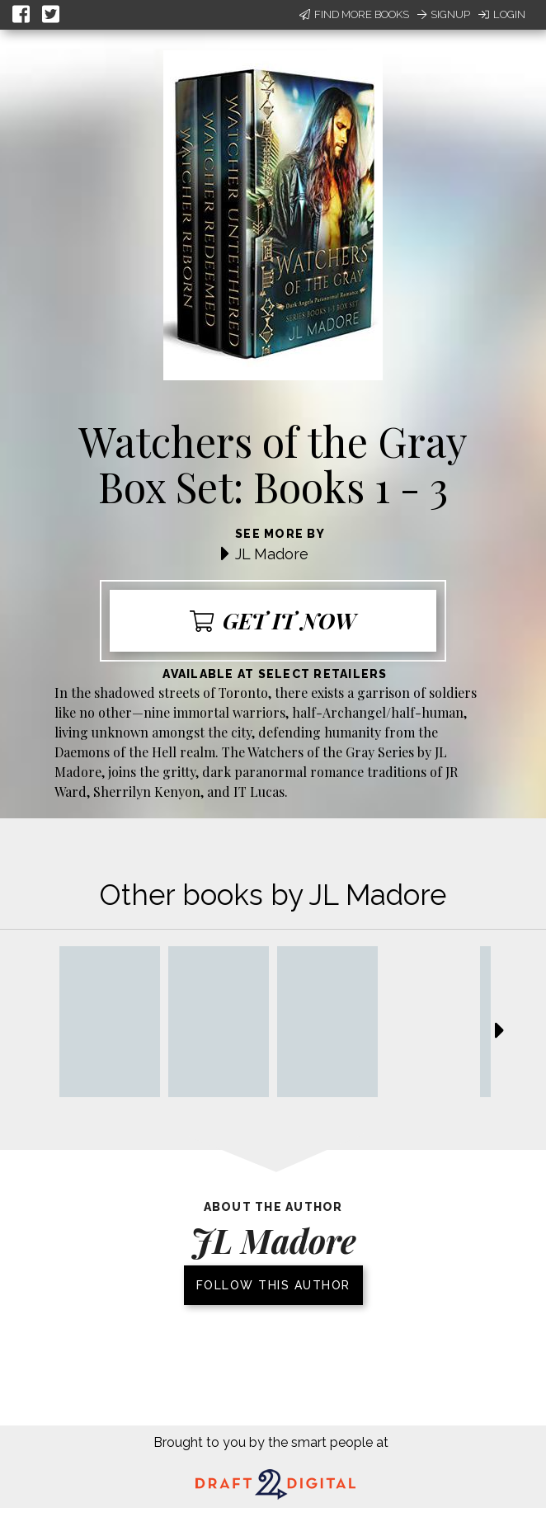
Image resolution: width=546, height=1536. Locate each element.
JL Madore (271, 554)
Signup (443, 14)
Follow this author (273, 1285)
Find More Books (354, 14)
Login (501, 14)
